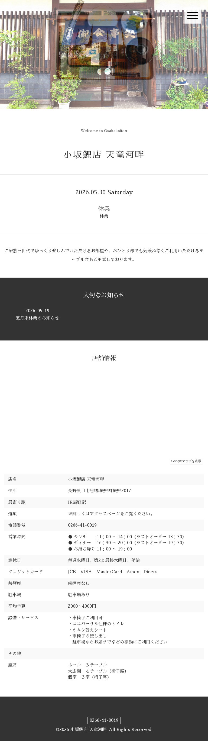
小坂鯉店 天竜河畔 (104, 155)
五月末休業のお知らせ (37, 314)
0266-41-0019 (104, 720)
